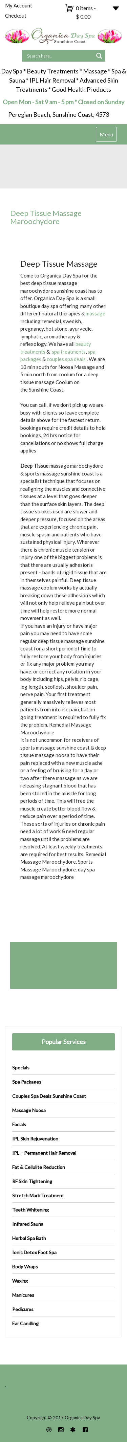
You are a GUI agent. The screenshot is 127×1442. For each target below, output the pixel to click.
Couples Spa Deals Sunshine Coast (49, 1096)
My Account (18, 5)
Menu (108, 136)
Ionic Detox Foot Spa (34, 1252)
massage (95, 313)
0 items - (86, 12)
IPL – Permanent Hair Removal (44, 1153)
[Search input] (59, 56)
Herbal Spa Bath (29, 1238)
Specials (20, 1067)
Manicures (23, 1295)
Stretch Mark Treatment (38, 1195)
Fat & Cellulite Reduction (38, 1167)
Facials (19, 1124)
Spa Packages (26, 1082)
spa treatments (68, 352)
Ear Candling (25, 1323)
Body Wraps (25, 1266)
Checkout (15, 16)
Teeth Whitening (30, 1210)
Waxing (20, 1281)
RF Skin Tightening (32, 1181)
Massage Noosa (29, 1110)
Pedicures (23, 1309)
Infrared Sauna (27, 1224)
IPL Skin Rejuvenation (35, 1138)
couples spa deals (66, 359)
